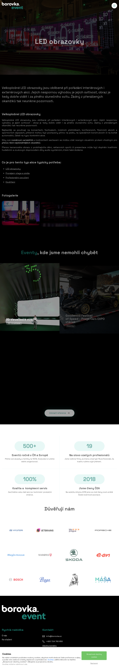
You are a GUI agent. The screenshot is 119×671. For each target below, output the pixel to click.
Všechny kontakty (49, 646)
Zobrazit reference (59, 411)
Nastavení (94, 663)
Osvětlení (10, 180)
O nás (4, 635)
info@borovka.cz (54, 636)
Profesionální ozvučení (17, 176)
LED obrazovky (13, 167)
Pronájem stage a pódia (18, 171)
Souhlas (51, 660)
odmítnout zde (21, 664)
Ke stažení (7, 639)
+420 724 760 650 (54, 641)
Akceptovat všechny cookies (94, 655)
